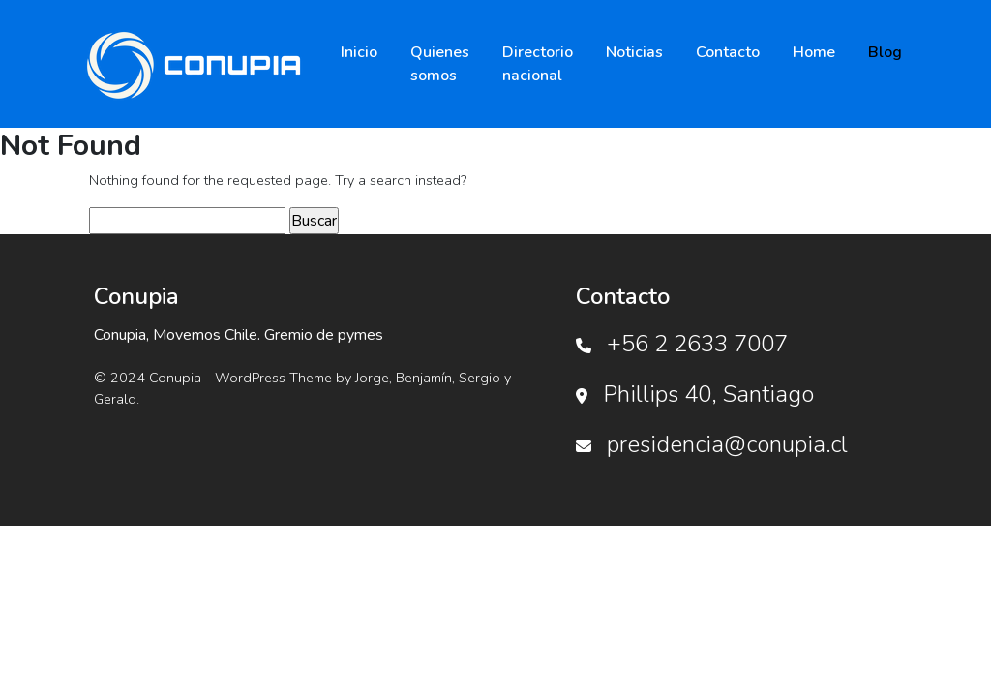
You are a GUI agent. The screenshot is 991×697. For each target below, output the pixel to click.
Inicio (359, 52)
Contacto (728, 52)
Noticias (634, 52)
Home (814, 52)
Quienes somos (439, 64)
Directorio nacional (537, 64)
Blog (885, 52)
